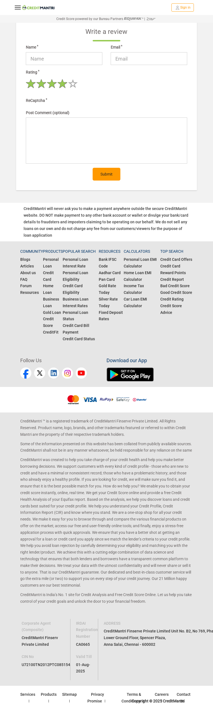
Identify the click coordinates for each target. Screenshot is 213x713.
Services (27, 694)
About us (28, 273)
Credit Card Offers (176, 259)
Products (49, 694)
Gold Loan (52, 312)
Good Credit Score (176, 292)
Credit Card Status (79, 339)
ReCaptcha (36, 100)
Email (116, 46)
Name (32, 46)
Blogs (25, 259)
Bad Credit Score (175, 286)
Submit (106, 174)
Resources (29, 292)
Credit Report (172, 279)
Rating (32, 71)
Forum (26, 286)
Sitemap (69, 694)
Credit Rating (172, 299)
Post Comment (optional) (47, 113)
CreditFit (51, 332)
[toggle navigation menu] (18, 7)
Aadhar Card (110, 273)
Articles (27, 266)
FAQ (23, 279)
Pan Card (107, 279)
